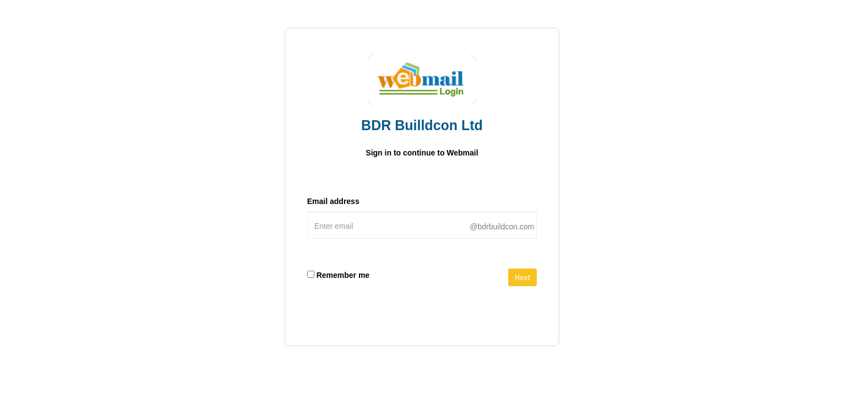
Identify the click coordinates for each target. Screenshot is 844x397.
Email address (333, 201)
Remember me (343, 275)
